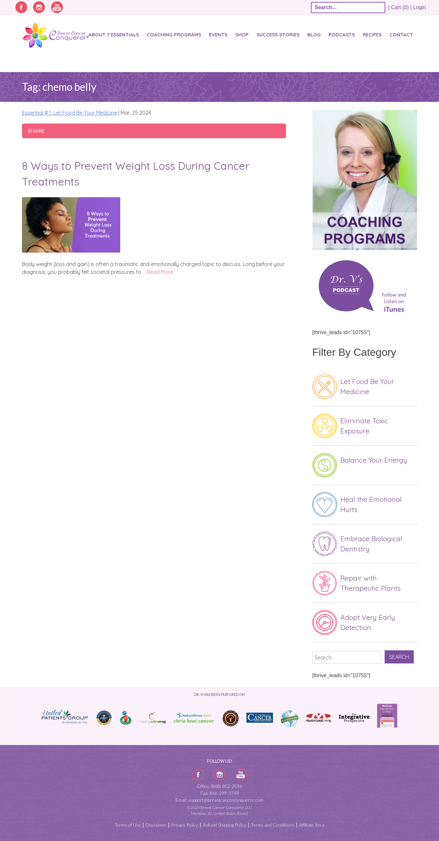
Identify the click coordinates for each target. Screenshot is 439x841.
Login (419, 7)
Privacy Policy (184, 825)
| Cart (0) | (400, 7)
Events (218, 34)
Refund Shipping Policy (224, 825)
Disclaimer (155, 825)
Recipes (372, 34)
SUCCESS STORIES (278, 34)
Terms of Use (128, 825)
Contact (401, 34)
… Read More (158, 272)
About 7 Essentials (113, 34)
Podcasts (342, 34)
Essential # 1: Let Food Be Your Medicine (69, 112)
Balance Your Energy (373, 460)
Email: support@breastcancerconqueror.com (219, 800)
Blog (314, 34)
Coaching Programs (174, 34)
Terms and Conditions (273, 825)
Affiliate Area (311, 825)
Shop (242, 34)
